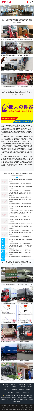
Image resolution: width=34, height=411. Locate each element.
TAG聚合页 (22, 386)
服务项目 (5, 384)
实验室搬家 (21, 389)
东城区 (5, 405)
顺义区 (11, 407)
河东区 (14, 409)
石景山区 (22, 405)
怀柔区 (23, 407)
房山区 (3, 407)
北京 (2, 405)
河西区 (18, 409)
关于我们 (28, 384)
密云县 (30, 407)
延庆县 (3, 409)
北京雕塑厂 (17, 392)
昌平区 (15, 407)
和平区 (10, 409)
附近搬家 (28, 389)
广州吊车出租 (25, 392)
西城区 (9, 405)
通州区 (7, 407)
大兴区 (19, 407)
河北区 (26, 409)
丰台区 (17, 405)
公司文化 (6, 386)
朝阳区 (13, 405)
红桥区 (30, 409)
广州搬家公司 (14, 389)
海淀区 (26, 405)
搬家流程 (30, 386)
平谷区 (26, 407)
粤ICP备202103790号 (26, 395)
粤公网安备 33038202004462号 (11, 395)
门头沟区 (31, 405)
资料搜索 (13, 384)
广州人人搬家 (10, 392)
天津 (7, 409)
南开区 (22, 409)
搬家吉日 (21, 384)
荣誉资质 (14, 386)
